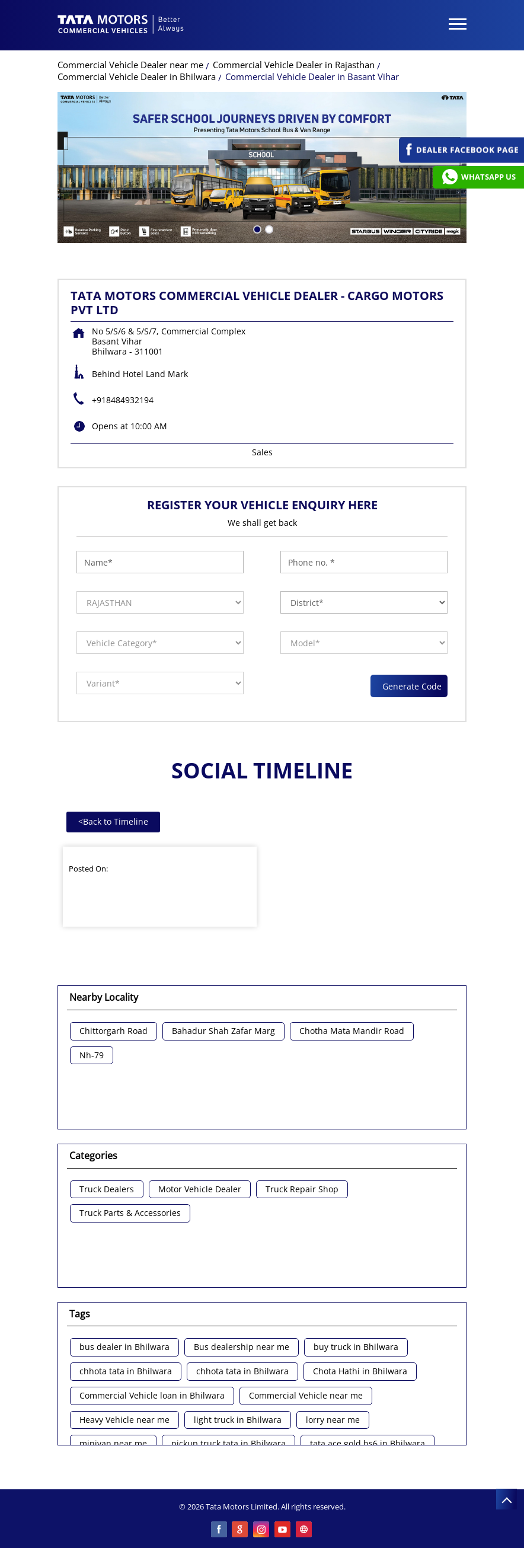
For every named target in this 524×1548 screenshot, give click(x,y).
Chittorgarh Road (113, 1031)
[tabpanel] (262, 167)
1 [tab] (256, 228)
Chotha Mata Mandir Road (351, 1031)
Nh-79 (91, 1056)
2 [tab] (268, 228)
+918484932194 (123, 400)
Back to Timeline (113, 821)
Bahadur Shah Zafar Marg (223, 1031)
